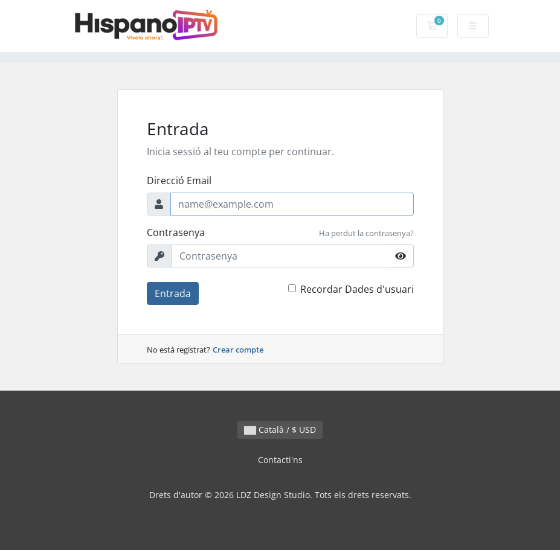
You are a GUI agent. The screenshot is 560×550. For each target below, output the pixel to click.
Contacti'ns (280, 459)
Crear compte (238, 349)
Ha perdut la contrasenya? (366, 233)
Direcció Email (179, 180)
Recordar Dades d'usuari (357, 289)
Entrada (173, 293)
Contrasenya (176, 232)
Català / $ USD (280, 429)
